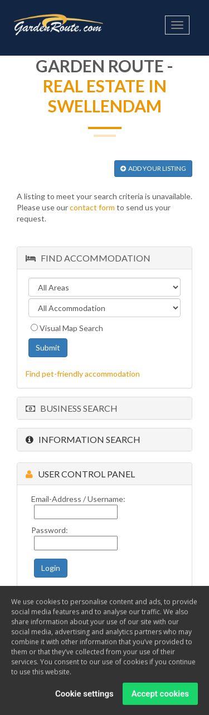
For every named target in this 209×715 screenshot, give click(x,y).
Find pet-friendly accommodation (83, 373)
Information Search (83, 439)
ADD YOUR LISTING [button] (153, 168)
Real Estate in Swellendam (105, 96)
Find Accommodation (88, 258)
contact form (92, 207)
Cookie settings (84, 696)
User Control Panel (80, 474)
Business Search (72, 408)
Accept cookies (160, 696)
